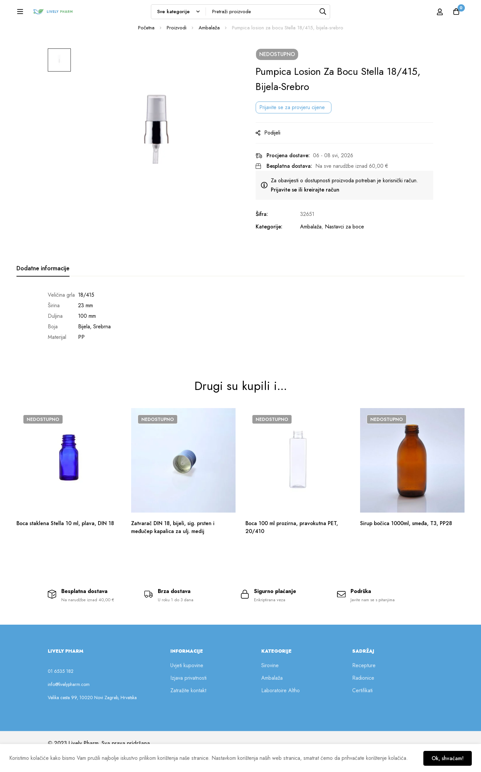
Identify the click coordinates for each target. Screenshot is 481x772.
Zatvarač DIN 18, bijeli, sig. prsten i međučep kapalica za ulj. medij (173, 542)
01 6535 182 (60, 687)
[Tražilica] (340, 13)
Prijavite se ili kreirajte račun (308, 210)
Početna (146, 48)
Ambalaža (209, 48)
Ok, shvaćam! (447, 758)
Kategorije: (272, 247)
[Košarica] (456, 13)
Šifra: (265, 235)
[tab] (43, 289)
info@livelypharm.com (69, 701)
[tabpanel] (240, 337)
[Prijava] (433, 13)
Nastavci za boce (347, 247)
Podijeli (275, 153)
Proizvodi (176, 48)
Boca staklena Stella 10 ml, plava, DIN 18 (66, 539)
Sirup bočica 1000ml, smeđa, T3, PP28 (406, 539)
